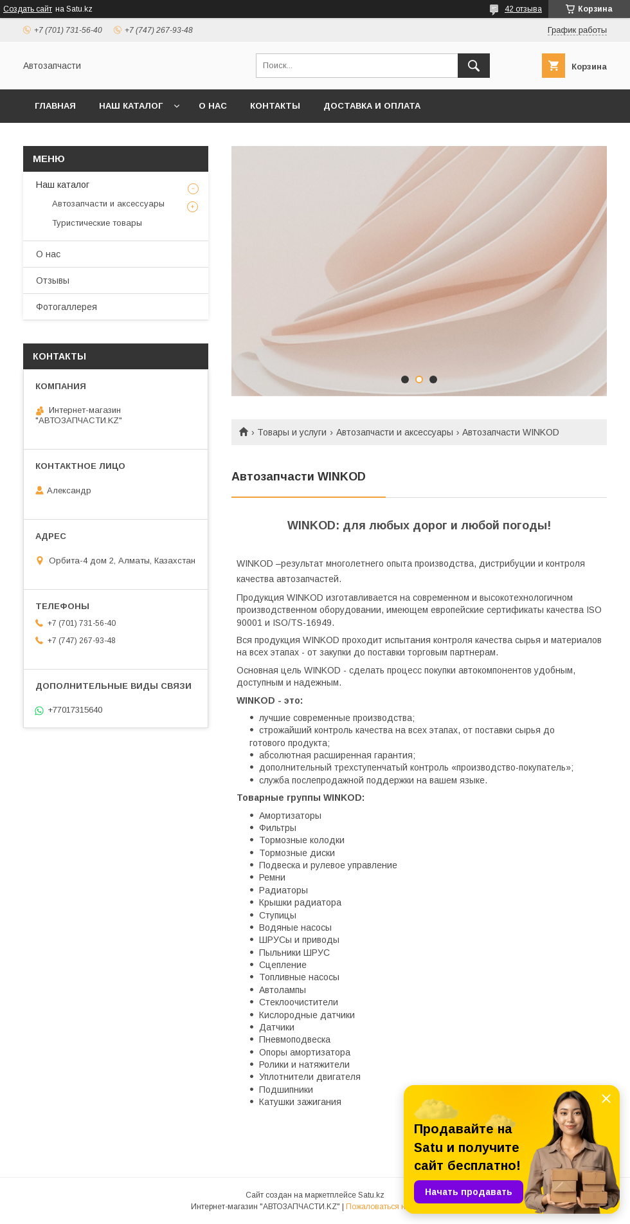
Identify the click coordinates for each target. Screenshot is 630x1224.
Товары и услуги (292, 432)
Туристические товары (97, 223)
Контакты (275, 106)
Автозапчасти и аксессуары (394, 432)
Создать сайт (27, 9)
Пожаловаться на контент (393, 1206)
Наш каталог (131, 106)
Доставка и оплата (371, 106)
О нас (213, 106)
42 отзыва (523, 9)
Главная (55, 106)
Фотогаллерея (66, 307)
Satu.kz (371, 1195)
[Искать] (474, 65)
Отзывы (52, 280)
